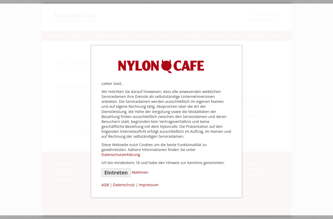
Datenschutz (124, 184)
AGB (105, 184)
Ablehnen (140, 172)
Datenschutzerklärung (120, 154)
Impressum (148, 184)
